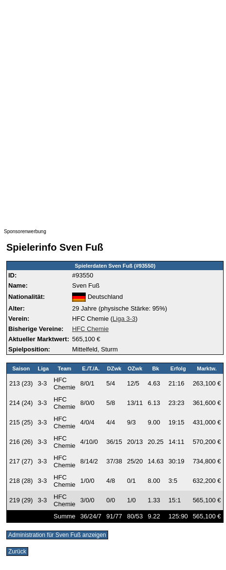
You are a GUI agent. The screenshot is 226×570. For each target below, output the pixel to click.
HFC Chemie (90, 328)
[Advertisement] (112, 116)
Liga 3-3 (124, 318)
